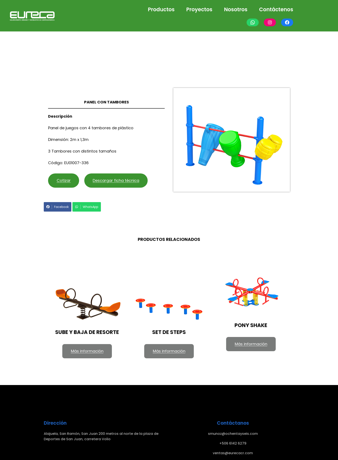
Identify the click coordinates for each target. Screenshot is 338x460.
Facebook (57, 207)
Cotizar (64, 180)
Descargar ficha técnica (116, 180)
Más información (87, 351)
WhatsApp (86, 207)
